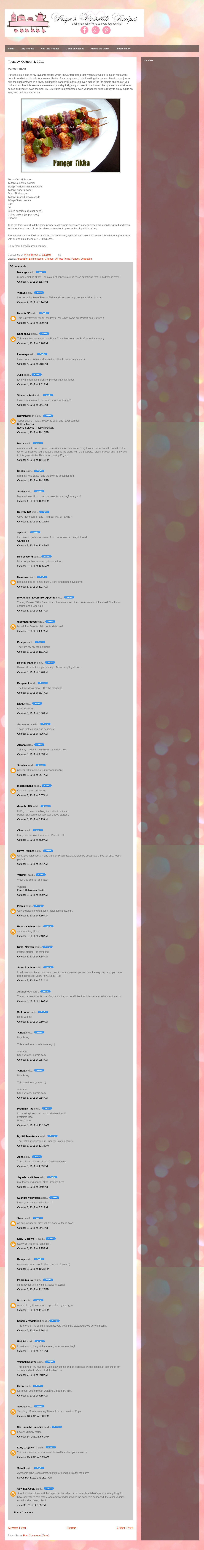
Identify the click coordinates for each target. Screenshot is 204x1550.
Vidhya (21, 293)
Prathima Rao (25, 1108)
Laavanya (23, 354)
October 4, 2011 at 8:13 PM (32, 281)
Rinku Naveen (25, 947)
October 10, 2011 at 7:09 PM (33, 1416)
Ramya (21, 1259)
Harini (20, 1386)
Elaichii (21, 1341)
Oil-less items (62, 258)
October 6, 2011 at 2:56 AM (32, 1330)
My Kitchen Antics (28, 1136)
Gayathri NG (24, 806)
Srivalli (21, 1468)
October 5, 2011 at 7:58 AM (32, 956)
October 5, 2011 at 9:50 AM (32, 1021)
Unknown (23, 577)
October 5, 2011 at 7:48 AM (32, 936)
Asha (20, 1157)
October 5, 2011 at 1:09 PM (32, 1166)
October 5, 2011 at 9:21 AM (32, 980)
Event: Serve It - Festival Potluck (35, 427)
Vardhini (22, 875)
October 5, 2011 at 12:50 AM (33, 566)
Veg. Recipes (27, 48)
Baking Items (36, 258)
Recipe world (25, 556)
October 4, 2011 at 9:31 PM (32, 384)
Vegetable (86, 258)
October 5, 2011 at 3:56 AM (32, 713)
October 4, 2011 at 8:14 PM (32, 302)
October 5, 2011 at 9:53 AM (32, 1059)
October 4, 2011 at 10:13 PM (33, 460)
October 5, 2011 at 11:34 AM (33, 1145)
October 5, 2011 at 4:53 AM (32, 754)
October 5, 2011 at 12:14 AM (33, 521)
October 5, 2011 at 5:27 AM (32, 775)
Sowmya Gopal (26, 1488)
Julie (20, 374)
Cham (20, 830)
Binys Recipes (25, 851)
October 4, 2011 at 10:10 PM (33, 432)
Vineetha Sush (26, 395)
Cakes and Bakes (75, 48)
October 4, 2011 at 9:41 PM (32, 405)
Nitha (20, 703)
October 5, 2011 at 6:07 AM (32, 795)
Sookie (21, 471)
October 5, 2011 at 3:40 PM (32, 1187)
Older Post (125, 1528)
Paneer (75, 258)
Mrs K (20, 443)
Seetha (21, 1406)
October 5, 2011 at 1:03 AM (32, 586)
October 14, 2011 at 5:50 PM (33, 1436)
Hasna (21, 1300)
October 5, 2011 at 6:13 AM (32, 819)
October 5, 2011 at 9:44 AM (32, 1001)
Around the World (100, 48)
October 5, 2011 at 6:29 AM (32, 840)
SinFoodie (23, 1012)
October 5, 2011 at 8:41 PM (32, 1228)
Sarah (20, 1218)
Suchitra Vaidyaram (29, 1198)
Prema (21, 906)
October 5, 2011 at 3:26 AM (32, 672)
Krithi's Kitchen (25, 424)
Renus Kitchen (26, 926)
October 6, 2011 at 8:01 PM (32, 1351)
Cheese (49, 258)
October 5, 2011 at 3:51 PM (32, 1207)
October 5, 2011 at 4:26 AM (32, 733)
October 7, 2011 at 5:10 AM (32, 1375)
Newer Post (17, 1528)
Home (11, 48)
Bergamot (23, 683)
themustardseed (27, 621)
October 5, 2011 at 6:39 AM (32, 895)
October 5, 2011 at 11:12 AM (33, 1125)
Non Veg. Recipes (50, 48)
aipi (19, 532)
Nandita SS (23, 313)
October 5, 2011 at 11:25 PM (33, 1289)
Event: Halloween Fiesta (30, 890)
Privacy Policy (123, 48)
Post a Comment (23, 1512)
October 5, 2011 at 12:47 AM (33, 545)
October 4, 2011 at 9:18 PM (32, 364)
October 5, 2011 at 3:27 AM (32, 692)
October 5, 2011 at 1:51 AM (32, 651)
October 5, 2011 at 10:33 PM (33, 1269)
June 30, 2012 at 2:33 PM (31, 1505)
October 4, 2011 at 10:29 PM (33, 480)
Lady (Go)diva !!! (27, 1239)
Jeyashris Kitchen (28, 1177)
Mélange (22, 272)
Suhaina (22, 765)
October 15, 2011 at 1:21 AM (33, 1457)
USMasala (23, 541)
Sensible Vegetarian (29, 1321)
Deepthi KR (24, 512)
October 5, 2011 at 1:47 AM (32, 631)
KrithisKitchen (25, 416)
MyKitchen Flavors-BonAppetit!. (36, 597)
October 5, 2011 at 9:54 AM (32, 1097)
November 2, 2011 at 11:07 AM (34, 1477)
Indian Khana (25, 786)
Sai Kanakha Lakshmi (30, 1427)
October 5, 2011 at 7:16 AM (32, 915)
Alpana (21, 745)
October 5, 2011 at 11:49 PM (33, 1310)
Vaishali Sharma (27, 1362)
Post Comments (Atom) (36, 1535)
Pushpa (21, 642)
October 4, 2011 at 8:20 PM (32, 323)
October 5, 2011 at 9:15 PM (32, 1248)
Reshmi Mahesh (26, 662)
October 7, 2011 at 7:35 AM (32, 1395)
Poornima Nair (25, 1280)
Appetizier (21, 258)
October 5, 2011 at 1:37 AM (32, 610)
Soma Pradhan (26, 967)
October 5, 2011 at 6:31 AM (32, 864)
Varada (21, 1032)
